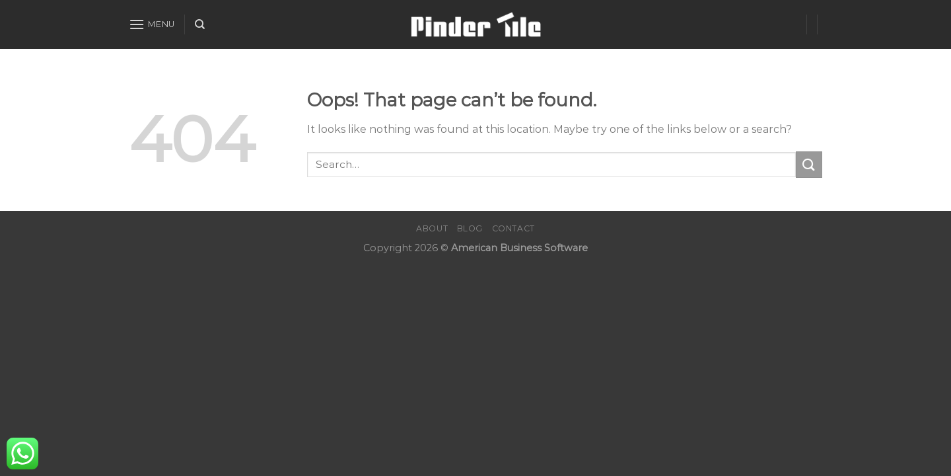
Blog (470, 228)
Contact (513, 228)
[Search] (200, 24)
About (432, 228)
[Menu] (152, 24)
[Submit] (809, 164)
